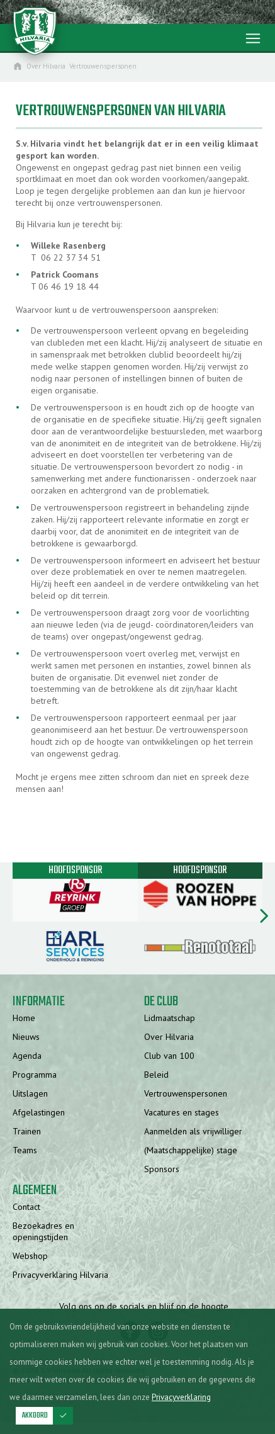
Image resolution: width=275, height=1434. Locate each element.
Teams (25, 1150)
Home (24, 1018)
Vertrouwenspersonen (185, 1093)
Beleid (156, 1074)
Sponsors (161, 1169)
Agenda (27, 1055)
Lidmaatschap (169, 1018)
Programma (35, 1074)
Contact (26, 1206)
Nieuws (26, 1036)
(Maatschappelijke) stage (190, 1150)
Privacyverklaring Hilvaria (60, 1274)
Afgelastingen (39, 1112)
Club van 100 (169, 1055)
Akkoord (47, 1416)
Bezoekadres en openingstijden (43, 1231)
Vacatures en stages (181, 1112)
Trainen (27, 1131)
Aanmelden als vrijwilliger (193, 1131)
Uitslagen (30, 1093)
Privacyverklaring (181, 1397)
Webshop (30, 1256)
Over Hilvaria (169, 1036)
